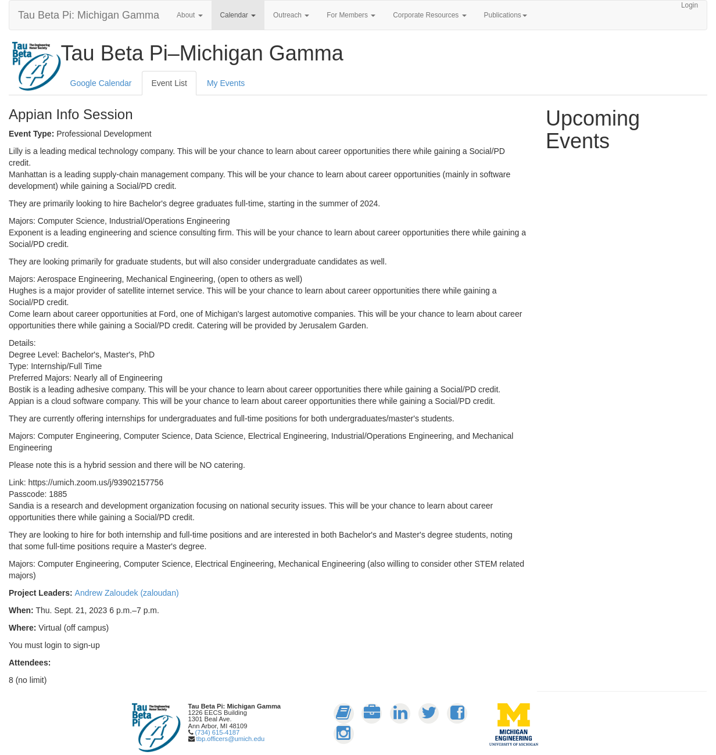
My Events (226, 83)
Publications (505, 15)
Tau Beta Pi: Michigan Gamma (88, 15)
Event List (169, 83)
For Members (351, 15)
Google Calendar (101, 83)
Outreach (291, 15)
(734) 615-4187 (217, 732)
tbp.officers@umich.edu (230, 738)
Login (689, 5)
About (189, 15)
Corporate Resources (429, 15)
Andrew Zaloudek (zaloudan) (127, 592)
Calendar (238, 15)
